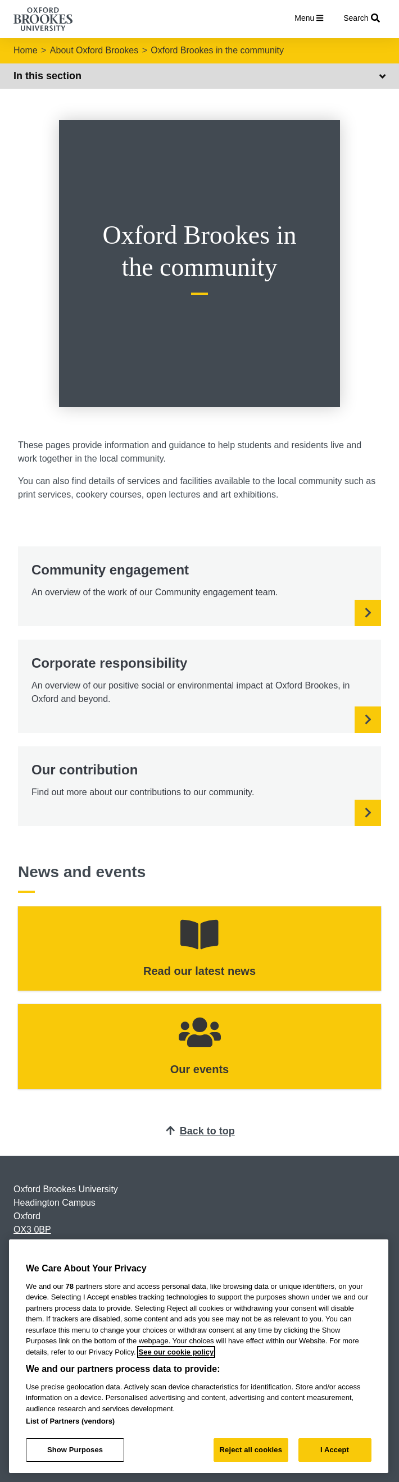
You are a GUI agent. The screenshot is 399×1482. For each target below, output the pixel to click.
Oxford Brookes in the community (217, 50)
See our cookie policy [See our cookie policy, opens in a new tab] (176, 1352)
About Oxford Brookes (94, 50)
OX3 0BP (32, 1229)
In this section (199, 75)
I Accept (334, 1449)
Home (25, 50)
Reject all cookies (251, 1449)
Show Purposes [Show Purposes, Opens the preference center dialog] (75, 1449)
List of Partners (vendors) (70, 1421)
